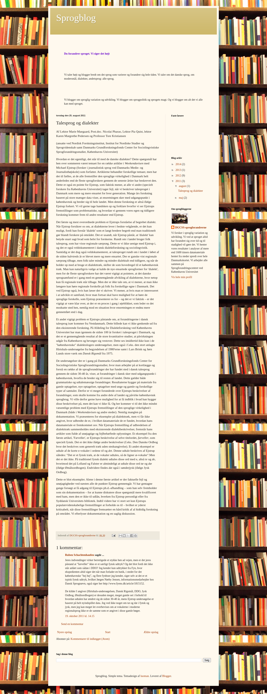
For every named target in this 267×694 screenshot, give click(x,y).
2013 (179, 169)
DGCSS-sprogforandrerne (190, 227)
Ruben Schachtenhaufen (79, 554)
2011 (179, 181)
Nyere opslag (64, 632)
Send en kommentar (72, 624)
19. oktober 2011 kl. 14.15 (79, 616)
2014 (179, 164)
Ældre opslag (151, 632)
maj (181, 197)
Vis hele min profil (181, 277)
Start (107, 632)
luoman (144, 676)
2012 (179, 175)
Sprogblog (76, 18)
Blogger (166, 676)
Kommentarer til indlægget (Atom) (90, 638)
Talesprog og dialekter (190, 190)
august (183, 186)
